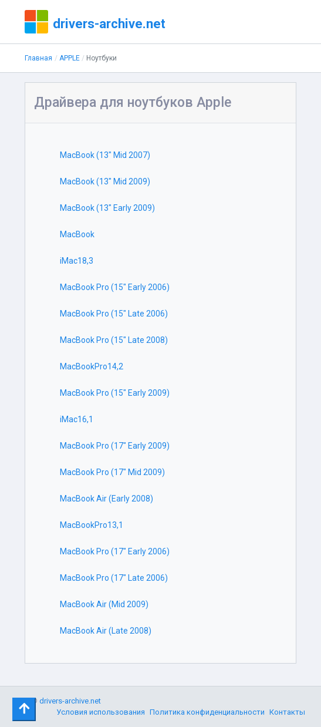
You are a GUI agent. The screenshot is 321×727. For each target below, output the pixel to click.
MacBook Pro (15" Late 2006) (114, 313)
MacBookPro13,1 (91, 525)
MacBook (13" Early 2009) (107, 208)
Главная (38, 58)
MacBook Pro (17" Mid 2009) (112, 472)
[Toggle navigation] (24, 709)
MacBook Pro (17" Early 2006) (115, 551)
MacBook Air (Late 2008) (105, 630)
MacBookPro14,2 (91, 366)
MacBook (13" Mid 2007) (105, 155)
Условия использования (100, 712)
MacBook (77, 234)
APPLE (69, 58)
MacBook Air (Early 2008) (106, 498)
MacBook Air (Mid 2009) (104, 604)
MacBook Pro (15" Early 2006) (115, 287)
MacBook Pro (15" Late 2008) (114, 340)
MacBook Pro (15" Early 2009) (115, 393)
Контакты (287, 712)
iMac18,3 (76, 260)
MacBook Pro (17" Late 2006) (114, 578)
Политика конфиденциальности (207, 712)
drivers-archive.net (109, 23)
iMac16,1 (76, 419)
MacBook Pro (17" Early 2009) (115, 445)
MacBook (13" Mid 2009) (105, 181)
